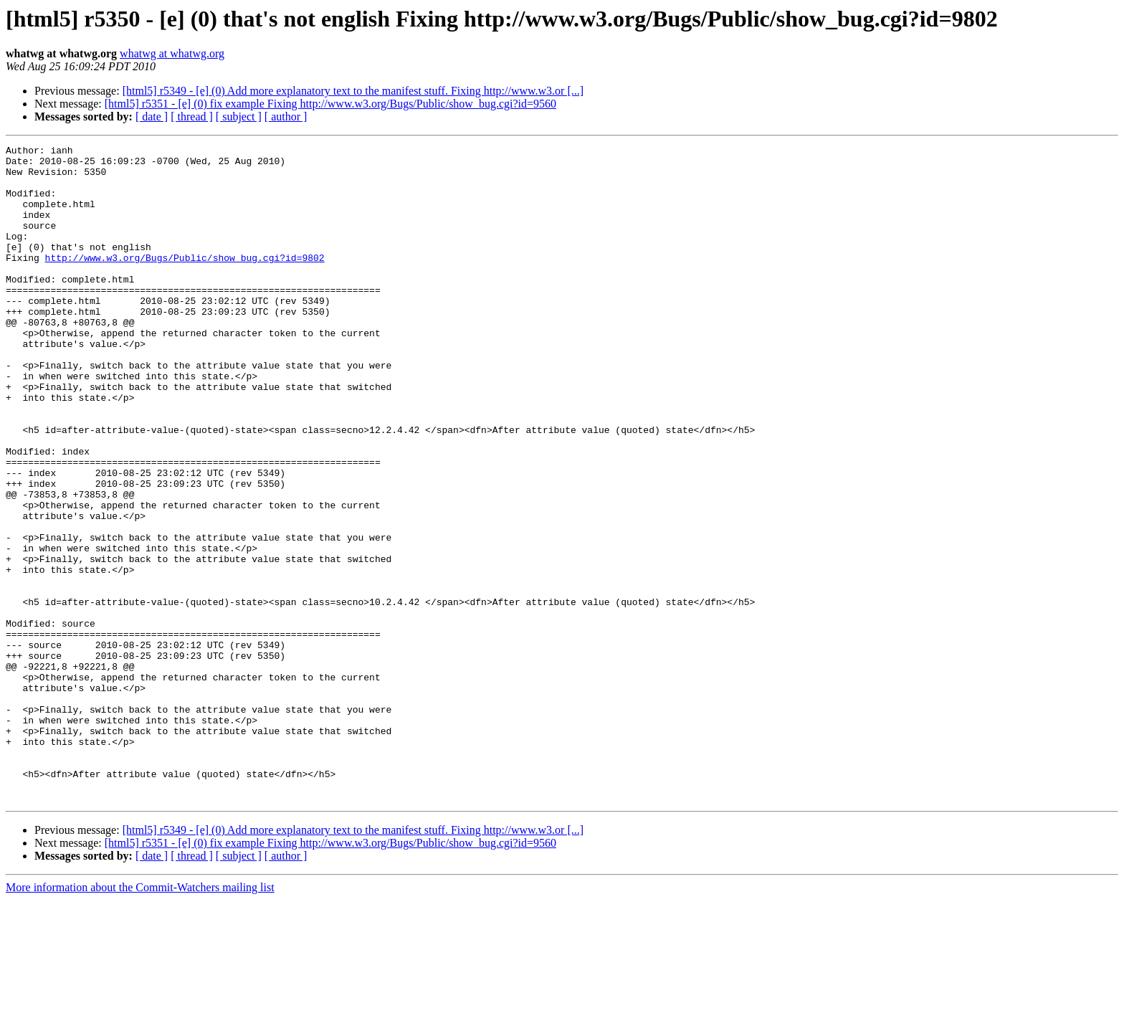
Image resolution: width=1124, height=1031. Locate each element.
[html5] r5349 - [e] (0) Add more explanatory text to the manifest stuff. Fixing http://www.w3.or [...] (353, 91)
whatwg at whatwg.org (172, 53)
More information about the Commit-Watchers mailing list (140, 1018)
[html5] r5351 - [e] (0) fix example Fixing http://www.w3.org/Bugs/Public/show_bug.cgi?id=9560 (330, 104)
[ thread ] (192, 116)
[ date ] (151, 116)
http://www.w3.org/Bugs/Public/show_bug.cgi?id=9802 (185, 281)
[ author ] (286, 116)
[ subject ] (239, 116)
